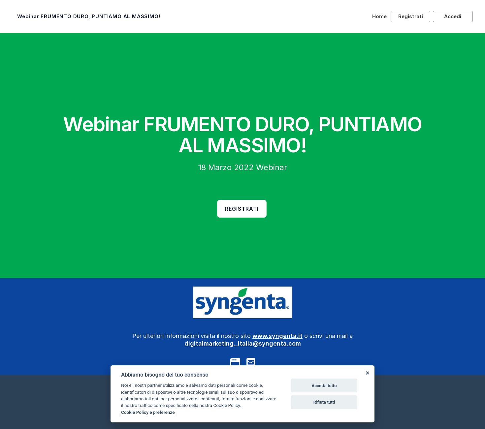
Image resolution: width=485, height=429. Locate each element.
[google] (235, 362)
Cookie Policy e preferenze (148, 412)
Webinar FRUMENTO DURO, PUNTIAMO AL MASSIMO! (88, 16)
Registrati (410, 16)
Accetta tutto (324, 385)
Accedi (452, 16)
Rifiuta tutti (324, 402)
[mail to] (251, 362)
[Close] (367, 372)
